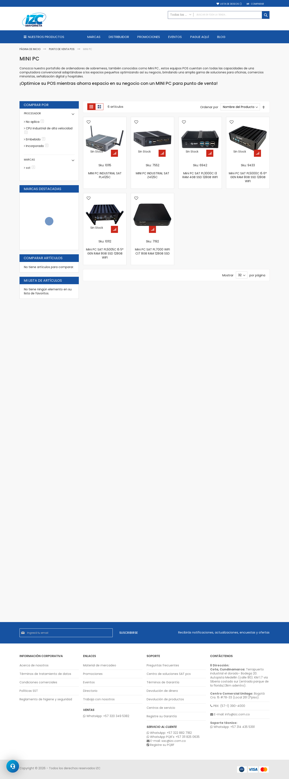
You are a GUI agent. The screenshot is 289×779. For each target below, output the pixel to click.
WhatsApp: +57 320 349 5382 (106, 716)
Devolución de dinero (162, 691)
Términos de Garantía (163, 682)
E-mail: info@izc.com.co (230, 714)
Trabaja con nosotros (99, 699)
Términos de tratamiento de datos (45, 674)
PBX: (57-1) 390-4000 (227, 706)
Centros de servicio (161, 708)
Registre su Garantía (162, 716)
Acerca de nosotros (34, 665)
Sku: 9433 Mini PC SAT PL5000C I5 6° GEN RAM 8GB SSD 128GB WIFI (248, 173)
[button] (88, 122)
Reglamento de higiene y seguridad (45, 699)
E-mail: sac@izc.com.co (166, 741)
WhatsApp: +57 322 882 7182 (169, 733)
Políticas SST (28, 691)
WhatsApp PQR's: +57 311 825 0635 (173, 737)
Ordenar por (209, 107)
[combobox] (218, 15)
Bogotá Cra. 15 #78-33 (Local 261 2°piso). (237, 696)
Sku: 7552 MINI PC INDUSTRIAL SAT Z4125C (152, 171)
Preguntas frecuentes (163, 665)
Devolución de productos (165, 699)
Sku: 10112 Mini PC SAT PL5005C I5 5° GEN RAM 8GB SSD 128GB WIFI (105, 249)
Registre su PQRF (160, 745)
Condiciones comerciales (38, 682)
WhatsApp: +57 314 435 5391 (232, 727)
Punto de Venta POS (62, 49)
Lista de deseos (231, 4)
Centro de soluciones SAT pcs (169, 674)
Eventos (89, 682)
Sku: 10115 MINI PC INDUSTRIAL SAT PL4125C (105, 171)
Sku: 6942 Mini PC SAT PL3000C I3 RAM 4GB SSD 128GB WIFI (200, 171)
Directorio (90, 691)
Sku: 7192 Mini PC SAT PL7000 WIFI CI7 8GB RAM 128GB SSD (152, 247)
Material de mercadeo (99, 665)
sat (31, 168)
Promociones (93, 674)
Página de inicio (30, 49)
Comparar (257, 4)
